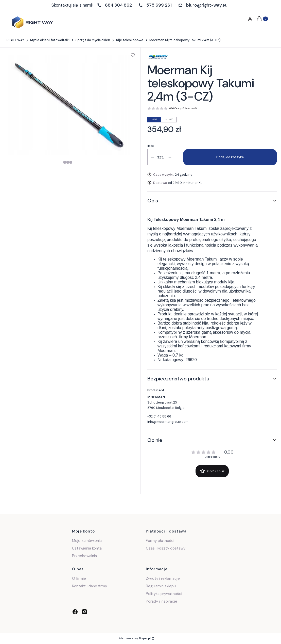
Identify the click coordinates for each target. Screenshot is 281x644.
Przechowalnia (84, 555)
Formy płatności (160, 540)
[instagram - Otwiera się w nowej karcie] (84, 612)
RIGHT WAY (15, 40)
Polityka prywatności (164, 593)
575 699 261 (159, 5)
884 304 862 (118, 5)
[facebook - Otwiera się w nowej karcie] (75, 612)
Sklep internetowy (135, 638)
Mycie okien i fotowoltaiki (49, 40)
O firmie (79, 578)
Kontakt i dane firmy (89, 586)
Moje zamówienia (87, 540)
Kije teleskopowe (129, 40)
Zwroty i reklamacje (163, 578)
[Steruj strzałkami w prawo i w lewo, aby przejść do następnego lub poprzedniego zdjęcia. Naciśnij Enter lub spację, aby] (69, 105)
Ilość (150, 146)
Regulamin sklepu (161, 586)
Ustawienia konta (87, 548)
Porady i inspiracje (161, 601)
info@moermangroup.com (167, 422)
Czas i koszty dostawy (165, 548)
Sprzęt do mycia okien (93, 40)
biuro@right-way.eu (206, 5)
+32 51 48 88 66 (159, 416)
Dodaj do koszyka (230, 157)
